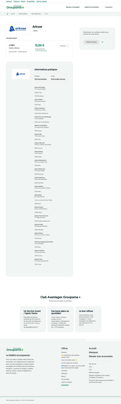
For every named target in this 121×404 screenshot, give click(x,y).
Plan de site (92, 364)
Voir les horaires (41, 79)
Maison (23, 1)
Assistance (65, 385)
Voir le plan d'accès (58, 79)
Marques (64, 352)
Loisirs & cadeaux (41, 1)
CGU (90, 367)
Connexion (108, 7)
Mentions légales (94, 372)
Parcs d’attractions (36, 13)
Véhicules (16, 1)
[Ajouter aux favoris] (102, 42)
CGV (90, 370)
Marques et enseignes (73, 7)
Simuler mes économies (91, 7)
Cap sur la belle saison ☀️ (69, 360)
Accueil (13, 13)
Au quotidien (31, 1)
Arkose (46, 13)
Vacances (9, 1)
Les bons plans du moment (69, 363)
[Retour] (7, 13)
